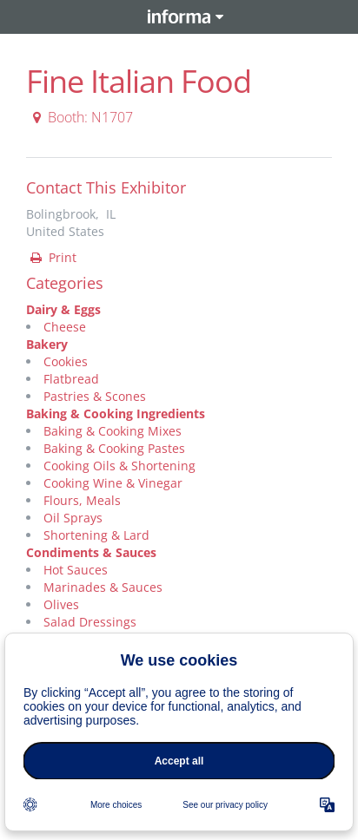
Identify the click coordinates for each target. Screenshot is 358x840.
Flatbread (71, 379)
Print (52, 257)
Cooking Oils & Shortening (119, 465)
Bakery (47, 344)
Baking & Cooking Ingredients (115, 413)
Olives (61, 604)
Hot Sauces (75, 569)
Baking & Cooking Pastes (114, 448)
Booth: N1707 (80, 117)
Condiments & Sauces (91, 552)
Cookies (65, 361)
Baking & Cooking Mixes (112, 431)
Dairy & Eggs (63, 309)
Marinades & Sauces (102, 587)
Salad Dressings (89, 622)
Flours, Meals (82, 500)
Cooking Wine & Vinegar (112, 483)
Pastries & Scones (94, 396)
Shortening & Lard (96, 535)
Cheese (64, 326)
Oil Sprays (73, 517)
